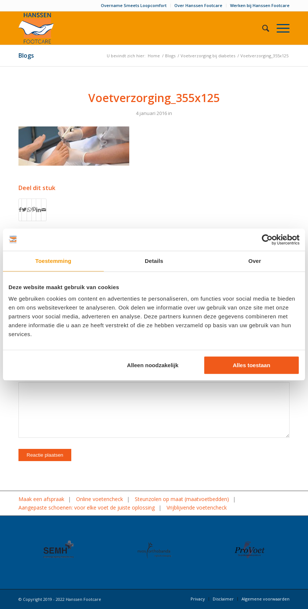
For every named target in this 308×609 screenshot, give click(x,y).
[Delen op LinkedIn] (38, 209)
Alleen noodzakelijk (152, 365)
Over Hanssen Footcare (198, 5)
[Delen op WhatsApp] (29, 209)
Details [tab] (154, 261)
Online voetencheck (99, 499)
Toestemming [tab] (53, 261)
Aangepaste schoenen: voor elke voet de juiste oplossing (86, 507)
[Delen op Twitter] (24, 209)
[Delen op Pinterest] (34, 209)
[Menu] (279, 28)
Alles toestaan (251, 365)
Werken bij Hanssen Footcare (260, 5)
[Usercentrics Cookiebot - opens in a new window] (267, 239)
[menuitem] (134, 5)
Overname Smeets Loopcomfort (134, 5)
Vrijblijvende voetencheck (197, 507)
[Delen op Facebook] (20, 209)
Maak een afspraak (41, 499)
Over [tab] (254, 261)
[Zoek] (262, 28)
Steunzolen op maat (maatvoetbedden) (182, 499)
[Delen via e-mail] (43, 209)
